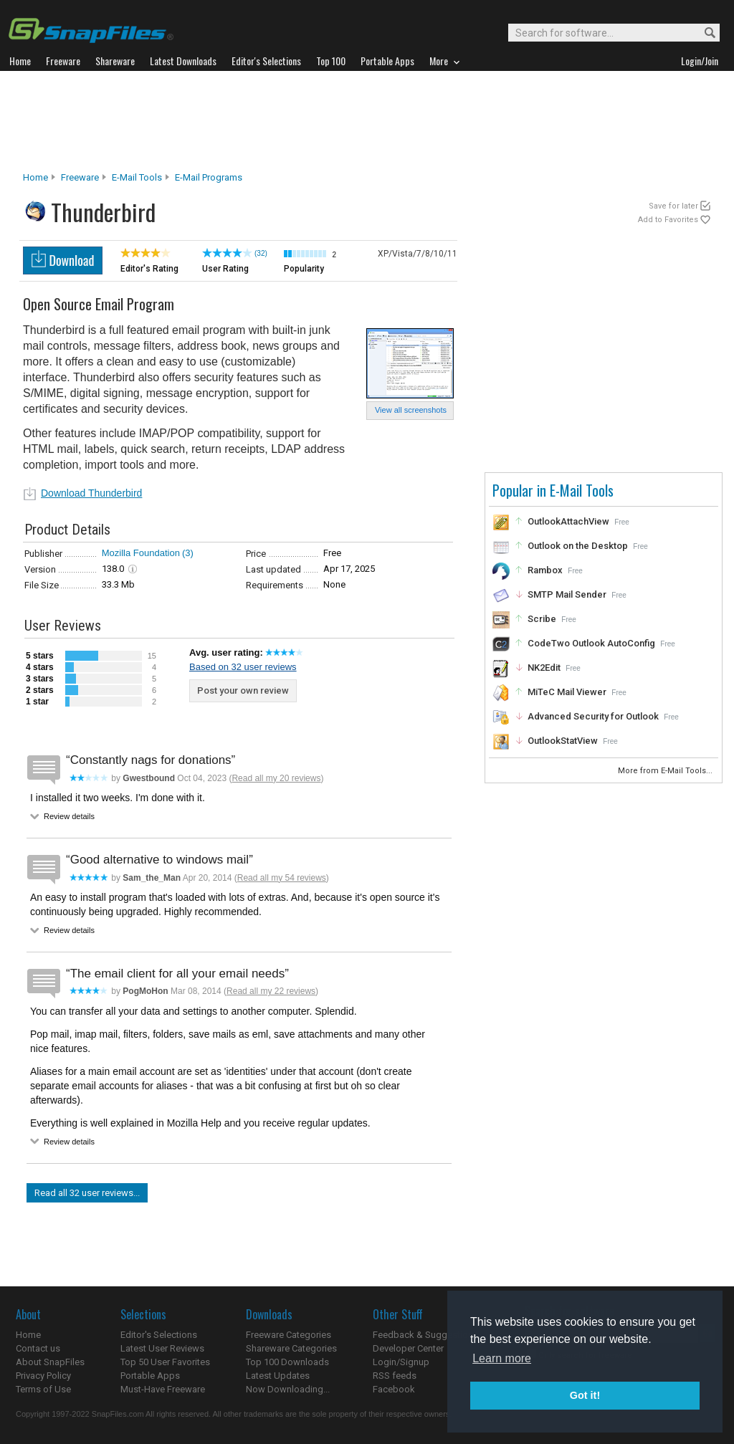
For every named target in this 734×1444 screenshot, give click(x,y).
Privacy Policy (43, 1375)
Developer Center (408, 1348)
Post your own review (243, 690)
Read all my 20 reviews (276, 778)
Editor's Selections (158, 1334)
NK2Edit (544, 667)
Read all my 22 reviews (271, 991)
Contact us (38, 1348)
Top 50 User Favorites (165, 1362)
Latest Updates (278, 1375)
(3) (188, 553)
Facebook (394, 1389)
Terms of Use (43, 1389)
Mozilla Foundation (141, 553)
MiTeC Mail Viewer (567, 692)
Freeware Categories (288, 1334)
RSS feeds (394, 1375)
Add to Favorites (668, 219)
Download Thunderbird (91, 493)
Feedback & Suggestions (425, 1334)
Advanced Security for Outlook (593, 716)
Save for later (673, 206)
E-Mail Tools (137, 177)
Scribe (542, 618)
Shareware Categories (291, 1348)
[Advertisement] (367, 121)
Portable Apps (150, 1375)
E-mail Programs (208, 177)
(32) (260, 253)
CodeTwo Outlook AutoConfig (591, 643)
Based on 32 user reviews (243, 666)
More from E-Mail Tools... (666, 770)
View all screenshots (411, 410)
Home (35, 177)
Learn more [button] (501, 1358)
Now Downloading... (288, 1389)
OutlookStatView (563, 740)
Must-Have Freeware (162, 1389)
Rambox (545, 570)
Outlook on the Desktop (578, 545)
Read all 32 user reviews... (87, 1192)
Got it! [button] (585, 1395)
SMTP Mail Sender (567, 594)
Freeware (80, 177)
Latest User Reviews (162, 1348)
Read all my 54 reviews (281, 878)
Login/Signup (401, 1362)
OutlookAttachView (568, 521)
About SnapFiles (50, 1362)
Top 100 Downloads (287, 1362)
